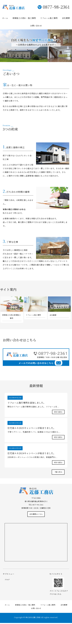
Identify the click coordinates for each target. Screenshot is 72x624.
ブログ (7, 580)
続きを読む (58, 412)
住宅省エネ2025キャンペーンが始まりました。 (32, 428)
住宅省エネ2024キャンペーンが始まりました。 (32, 454)
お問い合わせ (36, 25)
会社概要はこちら (36, 515)
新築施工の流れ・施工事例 (24, 18)
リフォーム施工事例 (48, 18)
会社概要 (66, 18)
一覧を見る (58, 473)
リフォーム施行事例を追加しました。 (27, 403)
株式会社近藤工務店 (33, 618)
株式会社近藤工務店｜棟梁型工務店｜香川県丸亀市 (19, 7)
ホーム (5, 18)
